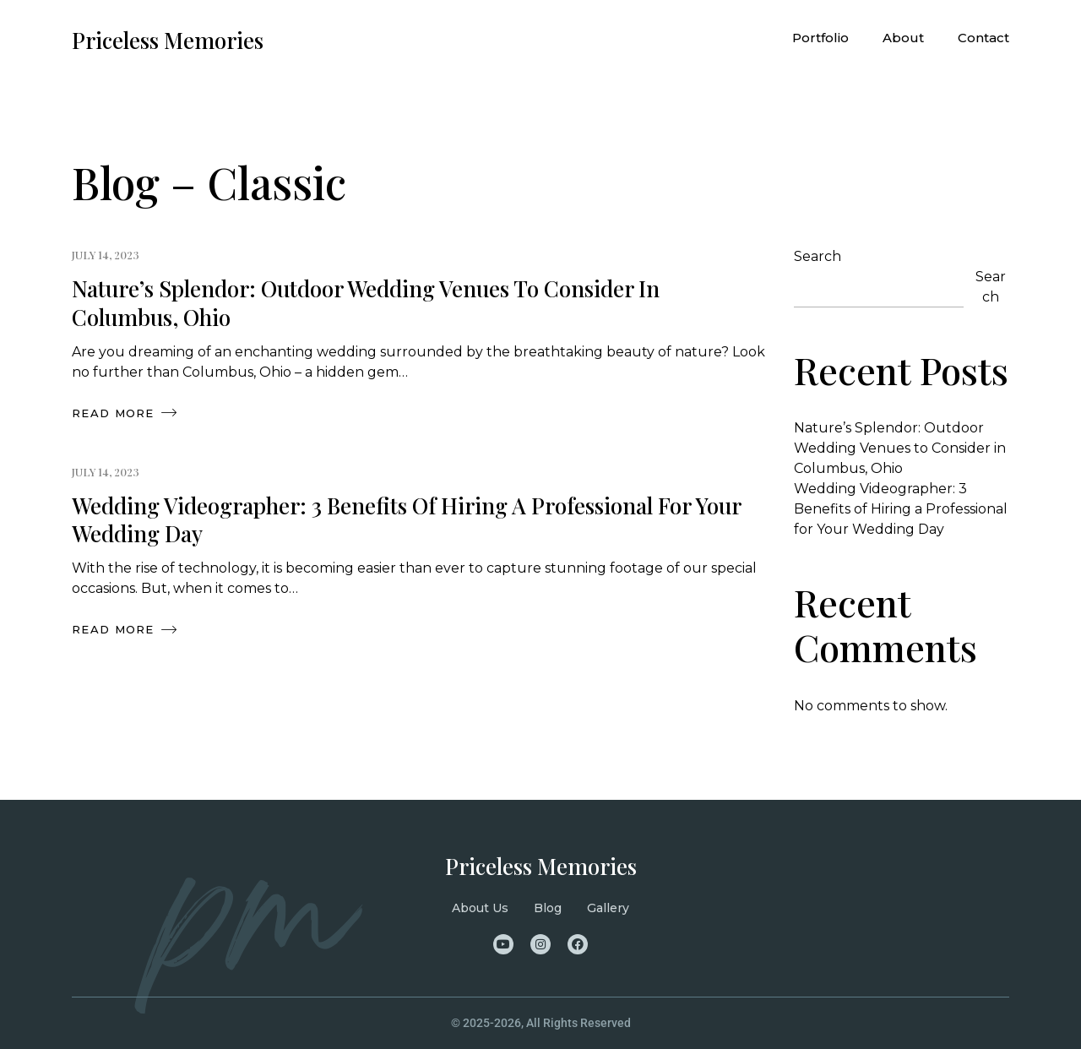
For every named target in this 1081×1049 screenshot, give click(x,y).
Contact (983, 38)
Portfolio (820, 38)
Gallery (608, 908)
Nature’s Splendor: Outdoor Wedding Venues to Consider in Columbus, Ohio (366, 303)
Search (817, 256)
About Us (480, 908)
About (903, 38)
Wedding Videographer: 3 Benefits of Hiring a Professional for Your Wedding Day (406, 520)
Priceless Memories (541, 866)
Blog (548, 908)
